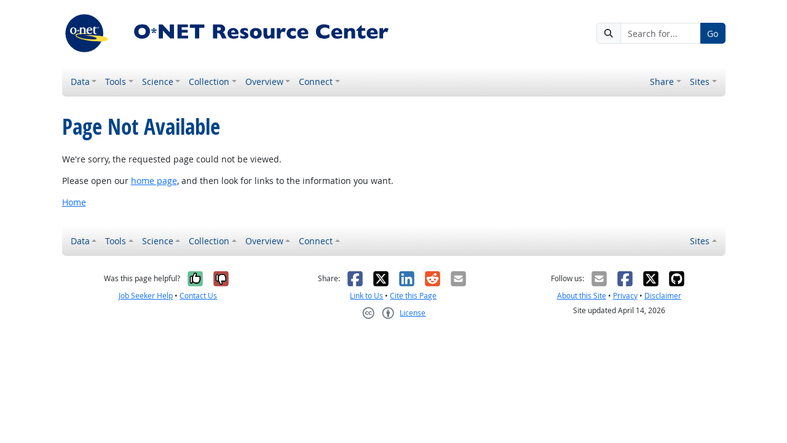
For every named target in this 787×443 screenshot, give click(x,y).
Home (74, 202)
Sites (700, 81)
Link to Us (366, 295)
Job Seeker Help (146, 295)
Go (712, 33)
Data (80, 81)
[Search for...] (660, 33)
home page (154, 180)
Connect (316, 81)
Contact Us (198, 295)
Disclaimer (662, 295)
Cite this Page (413, 295)
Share (662, 81)
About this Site (581, 295)
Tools (115, 81)
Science (157, 81)
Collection (209, 81)
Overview (264, 81)
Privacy (625, 295)
